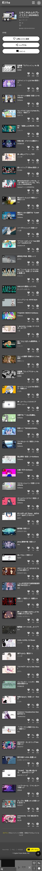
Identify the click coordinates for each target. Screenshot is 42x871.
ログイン (6, 833)
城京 (18, 588)
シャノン (20, 130)
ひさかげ (20, 601)
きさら (19, 671)
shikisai (19, 790)
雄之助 (19, 820)
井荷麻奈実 (20, 143)
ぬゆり (19, 518)
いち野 (19, 230)
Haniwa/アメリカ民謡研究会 (25, 187)
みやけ (19, 259)
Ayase (19, 558)
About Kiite (5, 849)
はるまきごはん (22, 531)
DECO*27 (20, 747)
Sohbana (20, 100)
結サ (18, 629)
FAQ (13, 849)
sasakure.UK (21, 245)
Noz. (18, 731)
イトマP (19, 157)
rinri (18, 202)
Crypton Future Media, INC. (21, 853)
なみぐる (20, 115)
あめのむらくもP (22, 775)
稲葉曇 (19, 70)
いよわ (19, 85)
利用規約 (20, 849)
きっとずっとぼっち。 (24, 289)
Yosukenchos (21, 716)
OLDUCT (20, 805)
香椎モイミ (20, 361)
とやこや (23, 20)
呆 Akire (19, 170)
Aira (18, 544)
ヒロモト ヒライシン (23, 616)
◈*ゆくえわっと (22, 404)
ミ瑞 (18, 331)
